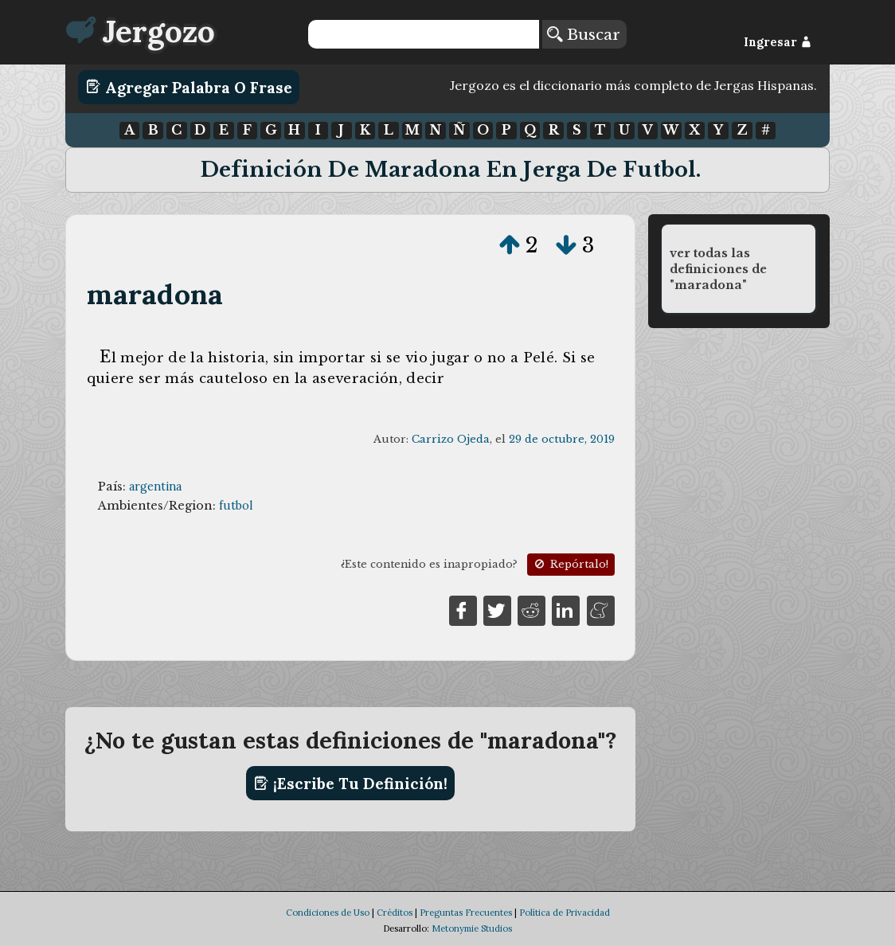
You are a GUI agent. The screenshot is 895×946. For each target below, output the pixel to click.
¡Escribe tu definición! (351, 783)
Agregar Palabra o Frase (189, 86)
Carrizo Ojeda (451, 439)
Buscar (583, 34)
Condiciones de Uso (327, 912)
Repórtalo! (570, 564)
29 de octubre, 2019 (562, 439)
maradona (155, 294)
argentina (155, 486)
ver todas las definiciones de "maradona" (718, 269)
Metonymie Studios (472, 928)
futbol (235, 505)
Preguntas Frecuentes (466, 912)
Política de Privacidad (564, 912)
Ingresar (777, 42)
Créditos (394, 912)
